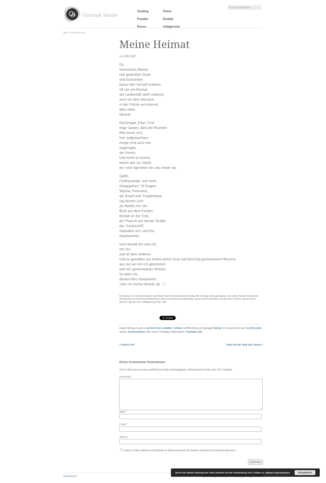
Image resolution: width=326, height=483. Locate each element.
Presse (167, 11)
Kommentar (125, 376)
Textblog (142, 11)
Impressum (70, 476)
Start (65, 33)
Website (123, 437)
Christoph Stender (91, 14)
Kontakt (168, 18)
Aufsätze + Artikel (172, 328)
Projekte (142, 18)
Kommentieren (136, 332)
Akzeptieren (305, 472)
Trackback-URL (194, 332)
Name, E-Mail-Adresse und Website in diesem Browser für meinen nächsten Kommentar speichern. (180, 450)
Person (141, 26)
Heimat (217, 328)
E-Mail (122, 424)
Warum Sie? (127, 345)
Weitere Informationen (278, 472)
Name (122, 412)
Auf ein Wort (154, 328)
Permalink (256, 328)
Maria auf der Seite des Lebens (244, 345)
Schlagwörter (171, 26)
